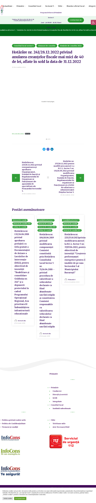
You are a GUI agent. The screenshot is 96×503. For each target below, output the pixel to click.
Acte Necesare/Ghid (61, 427)
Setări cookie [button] (8, 498)
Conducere (57, 391)
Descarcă (27, 134)
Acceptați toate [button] (20, 498)
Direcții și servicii (60, 395)
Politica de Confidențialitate (14, 424)
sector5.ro (22, 321)
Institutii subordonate (62, 408)
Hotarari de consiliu (46, 46)
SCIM (55, 398)
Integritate (57, 401)
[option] (23, 270)
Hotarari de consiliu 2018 (22, 223)
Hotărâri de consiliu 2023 (72, 230)
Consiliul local (57, 405)
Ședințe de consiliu (19, 227)
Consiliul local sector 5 (23, 46)
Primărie (54, 388)
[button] (93, 22)
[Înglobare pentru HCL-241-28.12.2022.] (48, 101)
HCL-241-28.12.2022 (18, 134)
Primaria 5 (72, 279)
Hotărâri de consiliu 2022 (71, 46)
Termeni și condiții (10, 427)
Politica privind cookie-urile (14, 420)
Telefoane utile (59, 424)
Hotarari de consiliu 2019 (47, 227)
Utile (53, 420)
